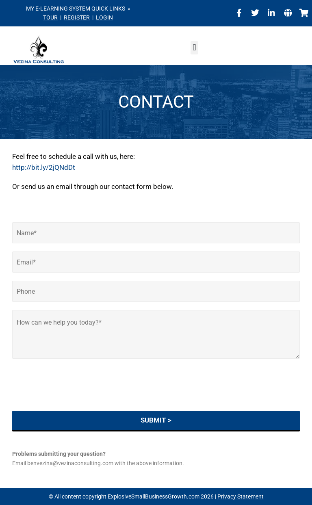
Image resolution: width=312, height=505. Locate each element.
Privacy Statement (240, 496)
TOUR (50, 17)
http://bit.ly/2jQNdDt (43, 167)
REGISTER (77, 17)
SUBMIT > (156, 420)
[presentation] (74, 397)
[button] (194, 47)
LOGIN (104, 17)
